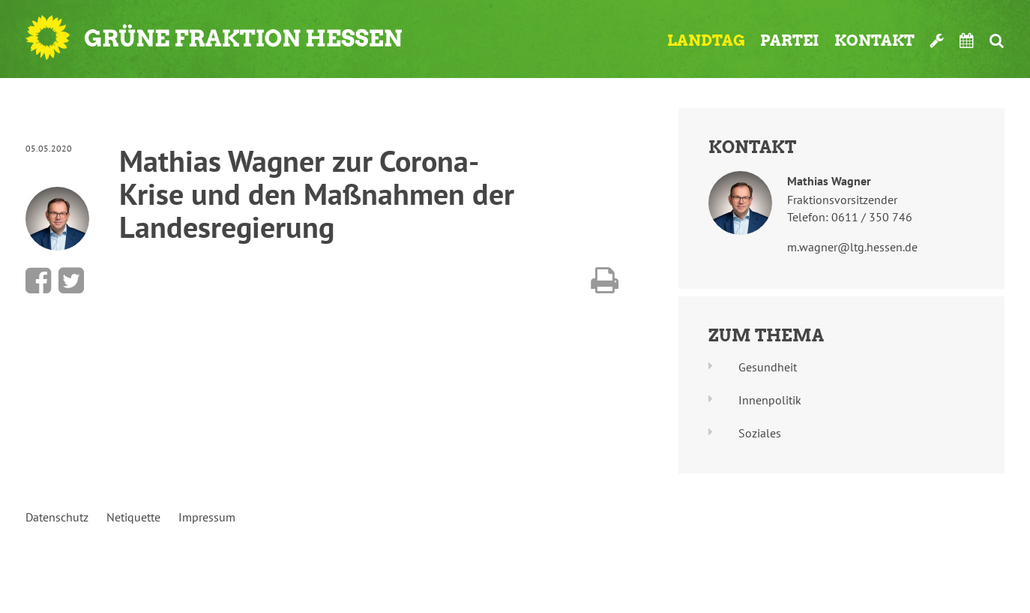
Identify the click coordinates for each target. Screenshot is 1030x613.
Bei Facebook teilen (38, 281)
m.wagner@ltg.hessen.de (852, 246)
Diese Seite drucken (604, 281)
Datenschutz (56, 517)
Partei (789, 41)
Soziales (759, 432)
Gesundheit (767, 366)
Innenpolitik (769, 399)
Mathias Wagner (829, 180)
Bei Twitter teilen (71, 281)
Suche (996, 40)
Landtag (706, 41)
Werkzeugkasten (937, 40)
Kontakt (874, 41)
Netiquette (133, 517)
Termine (967, 40)
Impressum (206, 517)
